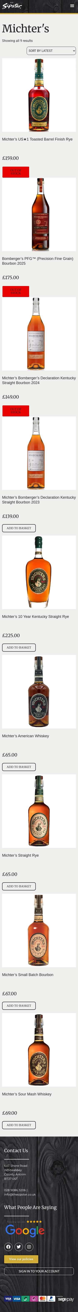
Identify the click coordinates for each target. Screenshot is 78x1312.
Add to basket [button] (19, 528)
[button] (72, 5)
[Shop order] (51, 51)
